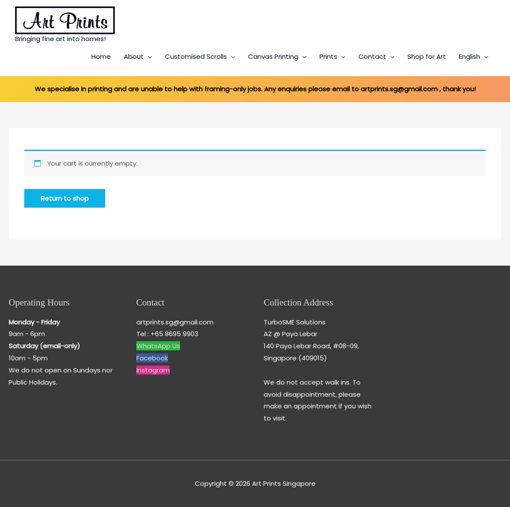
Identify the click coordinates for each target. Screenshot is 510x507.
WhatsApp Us (158, 345)
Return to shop (65, 198)
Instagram (153, 370)
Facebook (152, 358)
